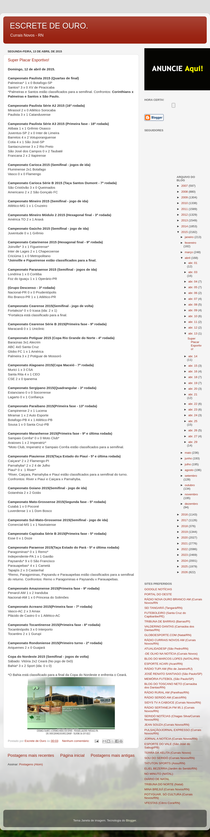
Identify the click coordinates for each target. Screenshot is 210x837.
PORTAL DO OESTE (158, 594)
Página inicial (72, 755)
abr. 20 (193, 388)
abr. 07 (193, 298)
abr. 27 (193, 436)
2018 (185, 526)
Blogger (131, 820)
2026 (185, 572)
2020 (185, 537)
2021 (185, 543)
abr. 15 (193, 365)
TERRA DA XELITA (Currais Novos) (167, 752)
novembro (191, 494)
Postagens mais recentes (31, 755)
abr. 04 (193, 281)
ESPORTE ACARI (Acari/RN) (163, 663)
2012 (185, 214)
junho (189, 458)
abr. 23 (193, 409)
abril (188, 257)
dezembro (191, 503)
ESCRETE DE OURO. (49, 25)
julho (188, 464)
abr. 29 (192, 442)
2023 (185, 554)
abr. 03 (192, 272)
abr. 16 (193, 371)
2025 (185, 566)
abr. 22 (193, 403)
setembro (191, 475)
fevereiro (190, 242)
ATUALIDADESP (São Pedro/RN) (166, 648)
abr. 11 (193, 321)
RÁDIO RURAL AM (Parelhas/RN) (166, 692)
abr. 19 (193, 383)
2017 (185, 520)
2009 (185, 197)
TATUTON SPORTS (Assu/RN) (164, 763)
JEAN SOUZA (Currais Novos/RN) (166, 724)
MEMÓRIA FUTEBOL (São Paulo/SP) (169, 679)
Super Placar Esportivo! (28, 60)
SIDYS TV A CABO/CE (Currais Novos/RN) (172, 702)
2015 (185, 232)
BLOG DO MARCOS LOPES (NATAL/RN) (171, 658)
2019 (185, 531)
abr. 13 (193, 333)
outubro (190, 485)
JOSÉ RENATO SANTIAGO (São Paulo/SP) (173, 673)
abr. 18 (193, 377)
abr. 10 (193, 316)
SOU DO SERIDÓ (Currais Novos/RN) (169, 758)
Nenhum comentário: (76, 741)
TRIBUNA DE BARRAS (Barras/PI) (167, 621)
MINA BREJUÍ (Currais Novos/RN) (166, 789)
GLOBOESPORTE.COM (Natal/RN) (167, 635)
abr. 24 (193, 415)
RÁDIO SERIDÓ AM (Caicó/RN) (165, 697)
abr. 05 (193, 287)
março (189, 252)
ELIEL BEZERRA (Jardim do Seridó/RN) (170, 768)
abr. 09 (193, 310)
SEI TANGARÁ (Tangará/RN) (163, 608)
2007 (185, 185)
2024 (185, 560)
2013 (185, 220)
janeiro (189, 237)
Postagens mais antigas (113, 755)
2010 (185, 203)
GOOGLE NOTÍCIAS (158, 589)
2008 (185, 191)
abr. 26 (193, 430)
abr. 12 (193, 327)
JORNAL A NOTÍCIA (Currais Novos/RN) (171, 738)
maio (188, 452)
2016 (185, 514)
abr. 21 (192, 394)
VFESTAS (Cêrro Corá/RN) (162, 803)
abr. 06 (193, 293)
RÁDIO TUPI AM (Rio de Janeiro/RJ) (168, 668)
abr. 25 (192, 421)
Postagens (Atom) (31, 764)
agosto (189, 470)
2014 (185, 226)
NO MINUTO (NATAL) (158, 773)
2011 (185, 209)
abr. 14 (192, 356)
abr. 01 (192, 263)
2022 (185, 549)
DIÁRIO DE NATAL (156, 779)
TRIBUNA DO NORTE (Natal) (163, 784)
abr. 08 (193, 304)
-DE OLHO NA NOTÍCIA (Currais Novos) (171, 653)
